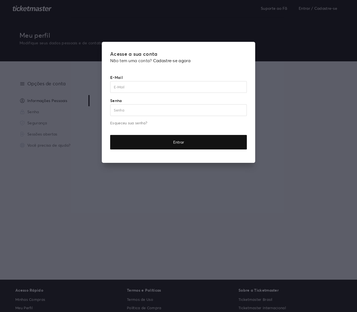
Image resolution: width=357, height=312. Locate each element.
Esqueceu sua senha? (129, 123)
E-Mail (116, 77)
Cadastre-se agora (171, 60)
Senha (116, 100)
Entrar (178, 142)
